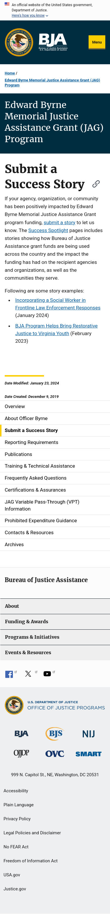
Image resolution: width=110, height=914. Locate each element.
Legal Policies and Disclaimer (32, 832)
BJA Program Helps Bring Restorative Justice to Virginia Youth (56, 329)
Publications (18, 454)
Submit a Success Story (31, 430)
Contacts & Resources (29, 532)
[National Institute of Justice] (88, 731)
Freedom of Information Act (31, 860)
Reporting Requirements (31, 442)
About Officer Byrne (26, 418)
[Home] (52, 42)
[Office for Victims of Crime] (54, 753)
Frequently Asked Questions (36, 478)
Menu (97, 42)
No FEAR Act (16, 846)
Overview (15, 406)
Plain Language (19, 804)
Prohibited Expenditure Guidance (41, 520)
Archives (14, 544)
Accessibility (16, 790)
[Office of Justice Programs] (19, 42)
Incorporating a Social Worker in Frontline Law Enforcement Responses (57, 304)
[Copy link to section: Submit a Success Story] (93, 183)
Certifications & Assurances (35, 490)
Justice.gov (15, 889)
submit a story (59, 222)
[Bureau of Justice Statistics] (55, 738)
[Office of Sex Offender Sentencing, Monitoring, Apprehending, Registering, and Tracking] (88, 752)
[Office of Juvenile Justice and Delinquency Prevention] (21, 755)
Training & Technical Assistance (40, 466)
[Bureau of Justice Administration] (21, 731)
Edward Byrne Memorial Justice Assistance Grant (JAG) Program (52, 82)
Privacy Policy (17, 818)
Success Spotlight (48, 230)
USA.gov (12, 875)
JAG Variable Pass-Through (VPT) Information (42, 505)
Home (10, 73)
